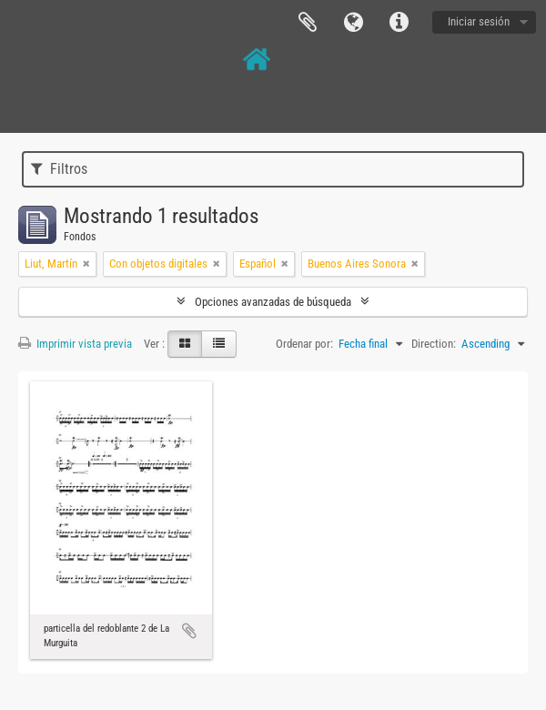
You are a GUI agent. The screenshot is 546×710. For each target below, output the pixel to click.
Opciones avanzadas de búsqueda (273, 302)
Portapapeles (307, 23)
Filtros (59, 169)
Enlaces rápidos (398, 23)
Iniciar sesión (479, 21)
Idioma (353, 23)
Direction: (433, 343)
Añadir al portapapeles (189, 631)
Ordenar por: (304, 343)
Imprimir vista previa (75, 343)
